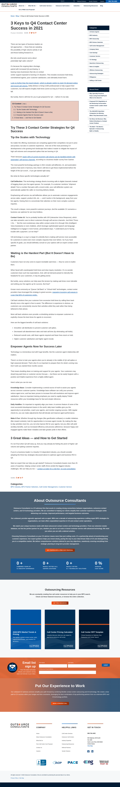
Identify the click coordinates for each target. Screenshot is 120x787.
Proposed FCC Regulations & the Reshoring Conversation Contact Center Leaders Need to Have (98, 104)
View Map (90, 747)
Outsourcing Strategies (96, 73)
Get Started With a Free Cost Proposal (60, 550)
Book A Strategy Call (60, 704)
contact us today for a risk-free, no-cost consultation (56, 469)
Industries (77, 5)
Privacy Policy (14, 779)
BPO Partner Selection (29, 487)
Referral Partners (81, 1)
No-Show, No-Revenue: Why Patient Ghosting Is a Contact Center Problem (98, 121)
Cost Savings (93, 52)
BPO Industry (15, 487)
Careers (102, 1)
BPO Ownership (94, 38)
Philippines (93, 77)
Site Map (21, 779)
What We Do (32, 5)
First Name (44, 663)
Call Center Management (48, 487)
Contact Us (39, 749)
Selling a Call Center (96, 80)
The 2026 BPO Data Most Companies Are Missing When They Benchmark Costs (98, 113)
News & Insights (94, 66)
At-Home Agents (94, 31)
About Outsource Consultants (44, 738)
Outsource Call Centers (63, 5)
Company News (94, 49)
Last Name (73, 663)
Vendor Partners (93, 1)
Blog (101, 5)
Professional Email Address (49, 670)
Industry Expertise (66, 742)
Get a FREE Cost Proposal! (27, 9)
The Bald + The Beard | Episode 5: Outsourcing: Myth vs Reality (97, 129)
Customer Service (65, 487)
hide (24, 104)
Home (12, 16)
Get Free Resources (60, 603)
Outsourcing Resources (91, 5)
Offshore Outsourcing (96, 70)
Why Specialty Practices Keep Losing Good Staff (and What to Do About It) (98, 95)
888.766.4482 (112, 1)
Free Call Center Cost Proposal (44, 745)
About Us (21, 5)
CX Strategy (93, 59)
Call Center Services (46, 5)
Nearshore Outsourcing (97, 63)
